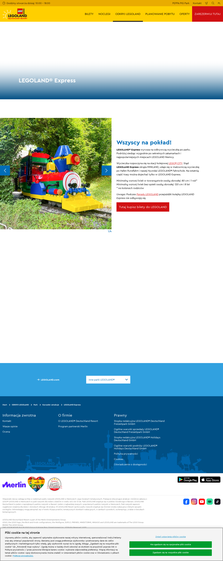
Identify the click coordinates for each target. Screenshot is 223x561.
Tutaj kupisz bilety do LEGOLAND (143, 207)
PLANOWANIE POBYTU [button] (160, 14)
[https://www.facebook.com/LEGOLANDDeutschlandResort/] (186, 501)
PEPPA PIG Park (180, 3)
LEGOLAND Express (72, 405)
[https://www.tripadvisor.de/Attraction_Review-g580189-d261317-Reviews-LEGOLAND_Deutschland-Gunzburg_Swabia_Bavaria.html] (210, 501)
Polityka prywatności (126, 453)
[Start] (36, 484)
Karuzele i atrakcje (50, 405)
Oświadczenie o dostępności (130, 464)
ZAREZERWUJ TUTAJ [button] (208, 14)
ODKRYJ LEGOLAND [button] (127, 14)
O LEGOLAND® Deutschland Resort (78, 420)
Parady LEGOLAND (147, 194)
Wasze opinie (10, 426)
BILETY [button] (89, 14)
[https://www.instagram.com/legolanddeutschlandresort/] (194, 501)
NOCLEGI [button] (104, 14)
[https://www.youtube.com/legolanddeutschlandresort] (202, 501)
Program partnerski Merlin (73, 426)
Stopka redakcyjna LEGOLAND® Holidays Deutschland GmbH (137, 439)
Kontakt (197, 3)
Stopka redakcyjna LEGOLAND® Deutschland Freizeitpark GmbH (139, 422)
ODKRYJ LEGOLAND (20, 405)
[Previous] (5, 170)
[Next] (106, 170)
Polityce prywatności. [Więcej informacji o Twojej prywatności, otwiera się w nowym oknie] (23, 555)
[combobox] (108, 380)
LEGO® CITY (175, 163)
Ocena (6, 431)
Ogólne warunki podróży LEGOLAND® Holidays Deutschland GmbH (135, 447)
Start (4, 405)
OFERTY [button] (185, 14)
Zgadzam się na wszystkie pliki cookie (171, 552)
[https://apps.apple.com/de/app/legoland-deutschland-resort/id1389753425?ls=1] (210, 479)
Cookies (118, 459)
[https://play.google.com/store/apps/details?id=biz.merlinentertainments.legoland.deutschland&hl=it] (187, 479)
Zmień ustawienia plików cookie (170, 536)
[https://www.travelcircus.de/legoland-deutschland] (54, 484)
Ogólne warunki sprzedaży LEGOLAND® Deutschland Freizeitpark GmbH (136, 430)
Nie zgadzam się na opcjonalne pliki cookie (170, 544)
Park (36, 405)
